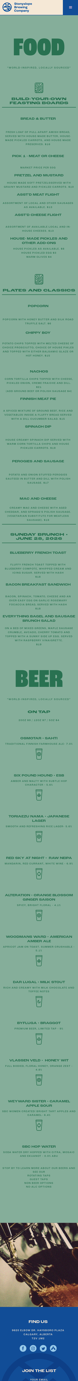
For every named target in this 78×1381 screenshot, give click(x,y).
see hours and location (39, 1291)
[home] (16, 7)
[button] (70, 7)
